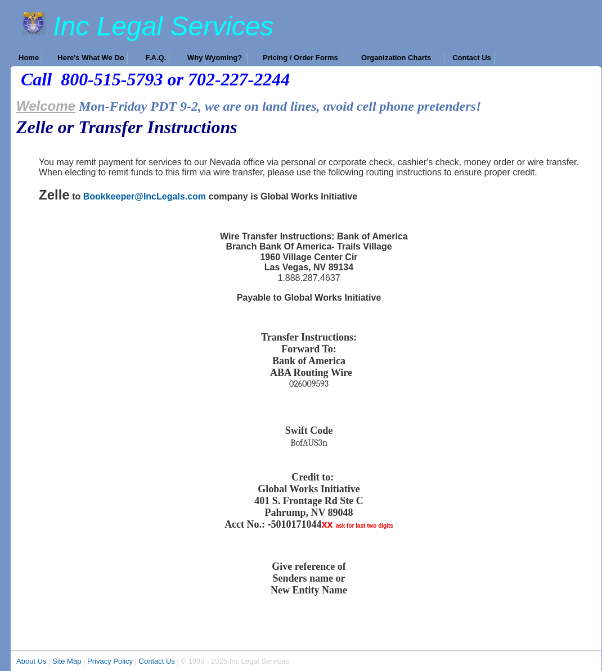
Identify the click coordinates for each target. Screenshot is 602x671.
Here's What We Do (90, 57)
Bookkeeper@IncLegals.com (144, 196)
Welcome (45, 106)
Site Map (66, 661)
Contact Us (157, 661)
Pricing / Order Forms (301, 57)
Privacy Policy (110, 661)
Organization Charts (401, 57)
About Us (31, 661)
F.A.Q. (155, 57)
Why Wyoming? (215, 57)
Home (29, 57)
